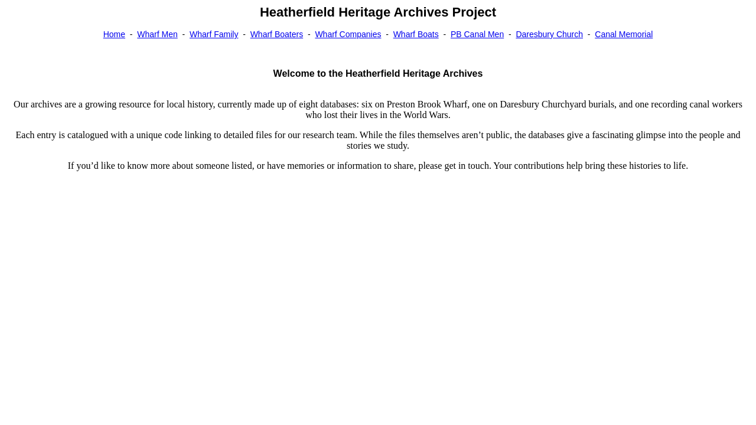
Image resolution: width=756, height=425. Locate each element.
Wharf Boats (416, 34)
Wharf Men (157, 34)
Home (114, 34)
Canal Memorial (624, 34)
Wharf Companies (348, 34)
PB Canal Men (477, 34)
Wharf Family (214, 34)
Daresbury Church (549, 34)
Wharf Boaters (276, 34)
